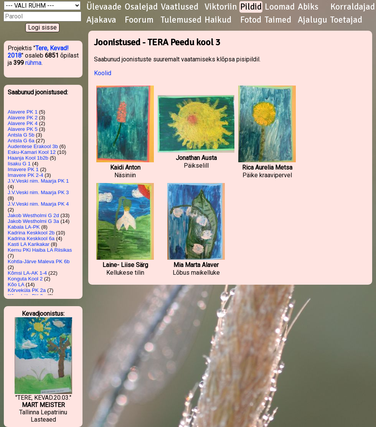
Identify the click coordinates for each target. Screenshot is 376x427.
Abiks (308, 7)
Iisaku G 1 (19, 164)
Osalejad (141, 7)
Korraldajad (352, 7)
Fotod (250, 20)
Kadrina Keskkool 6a (31, 238)
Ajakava (101, 20)
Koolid (102, 73)
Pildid (251, 7)
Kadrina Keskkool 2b (31, 233)
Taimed (278, 20)
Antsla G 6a (21, 140)
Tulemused (181, 20)
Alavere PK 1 (23, 112)
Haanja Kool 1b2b (28, 158)
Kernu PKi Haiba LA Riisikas (40, 250)
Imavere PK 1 (23, 169)
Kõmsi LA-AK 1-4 (27, 273)
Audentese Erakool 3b (33, 146)
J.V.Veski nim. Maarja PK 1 (38, 181)
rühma (33, 62)
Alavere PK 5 (23, 129)
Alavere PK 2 (23, 117)
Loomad (280, 7)
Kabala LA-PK (24, 227)
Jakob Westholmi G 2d (33, 215)
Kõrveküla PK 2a (27, 290)
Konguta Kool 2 (25, 279)
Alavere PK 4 (23, 123)
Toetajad (346, 20)
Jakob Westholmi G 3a (33, 221)
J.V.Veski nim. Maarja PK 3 (38, 192)
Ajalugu (312, 20)
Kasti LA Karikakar (28, 244)
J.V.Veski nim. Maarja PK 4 (38, 204)
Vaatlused (179, 7)
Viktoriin (220, 7)
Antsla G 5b (21, 135)
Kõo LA (16, 284)
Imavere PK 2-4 (25, 175)
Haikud (217, 20)
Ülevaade (104, 7)
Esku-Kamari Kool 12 (32, 152)
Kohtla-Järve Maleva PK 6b (39, 261)
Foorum (139, 20)
